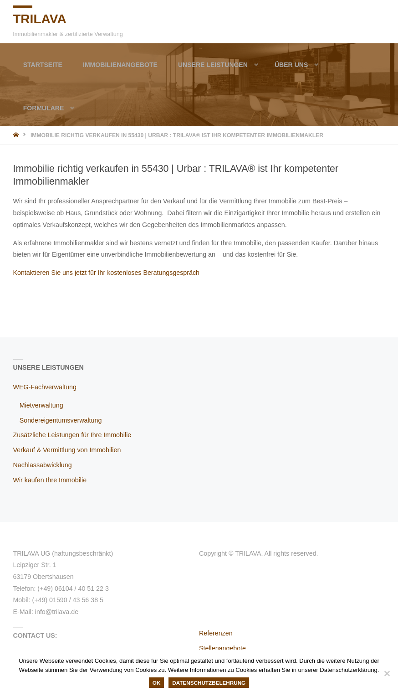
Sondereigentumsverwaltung (61, 420)
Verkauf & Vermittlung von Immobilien (67, 450)
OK (157, 683)
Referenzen (216, 633)
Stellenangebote (222, 648)
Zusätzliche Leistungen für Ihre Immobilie (72, 435)
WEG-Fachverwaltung (45, 387)
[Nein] (386, 673)
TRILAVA (40, 18)
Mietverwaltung (41, 405)
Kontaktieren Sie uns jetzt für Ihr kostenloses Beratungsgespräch (106, 272)
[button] (253, 64)
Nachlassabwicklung (42, 465)
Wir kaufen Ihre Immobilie (50, 480)
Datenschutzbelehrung (208, 683)
